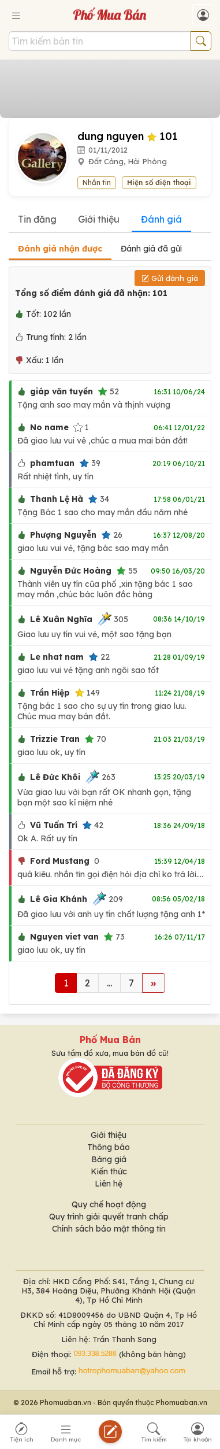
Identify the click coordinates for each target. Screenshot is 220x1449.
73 (114, 937)
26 (111, 535)
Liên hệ (108, 1183)
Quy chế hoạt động (109, 1204)
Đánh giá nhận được (60, 248)
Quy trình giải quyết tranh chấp (109, 1216)
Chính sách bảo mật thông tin (109, 1228)
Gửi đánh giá (169, 278)
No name (49, 427)
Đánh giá (161, 219)
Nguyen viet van (64, 937)
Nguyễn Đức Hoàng (70, 570)
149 (87, 692)
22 (99, 657)
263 (100, 777)
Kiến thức (109, 1171)
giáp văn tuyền (61, 391)
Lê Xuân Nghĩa (61, 619)
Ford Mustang (60, 861)
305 (112, 619)
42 (92, 825)
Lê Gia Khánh (58, 899)
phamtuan (52, 463)
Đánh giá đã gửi (151, 248)
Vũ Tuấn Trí (53, 825)
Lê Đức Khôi (55, 777)
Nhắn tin (97, 182)
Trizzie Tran (55, 739)
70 (95, 739)
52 (108, 391)
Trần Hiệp (50, 692)
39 (89, 463)
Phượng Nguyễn (63, 535)
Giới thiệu (99, 219)
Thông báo (108, 1147)
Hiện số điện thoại (159, 182)
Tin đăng (37, 219)
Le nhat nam (57, 657)
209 (107, 899)
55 (126, 570)
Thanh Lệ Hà (56, 499)
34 (98, 499)
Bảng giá (108, 1159)
